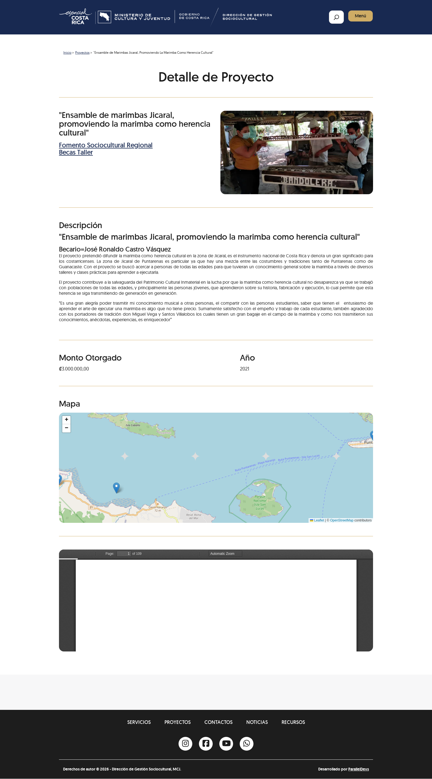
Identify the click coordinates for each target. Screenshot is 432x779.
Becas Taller (76, 152)
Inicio (67, 52)
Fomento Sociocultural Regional (106, 145)
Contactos (218, 722)
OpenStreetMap (341, 520)
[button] (116, 488)
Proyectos (82, 52)
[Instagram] (185, 744)
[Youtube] (226, 744)
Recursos (293, 722)
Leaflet (317, 520)
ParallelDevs (358, 769)
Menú (360, 16)
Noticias (257, 722)
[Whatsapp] (246, 744)
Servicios (139, 722)
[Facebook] (206, 744)
